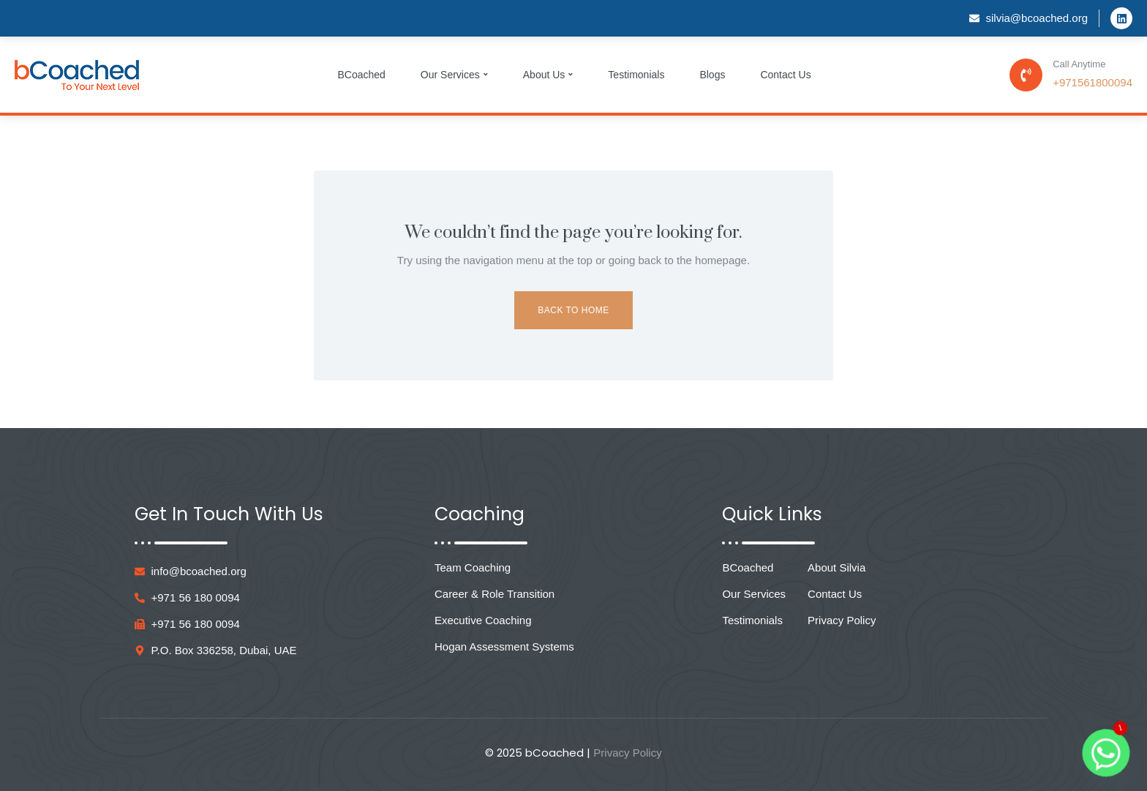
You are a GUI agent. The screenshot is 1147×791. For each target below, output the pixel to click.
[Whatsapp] (1106, 753)
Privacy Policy (627, 752)
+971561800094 (1092, 82)
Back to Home (573, 310)
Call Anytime (1079, 64)
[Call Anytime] (1025, 75)
